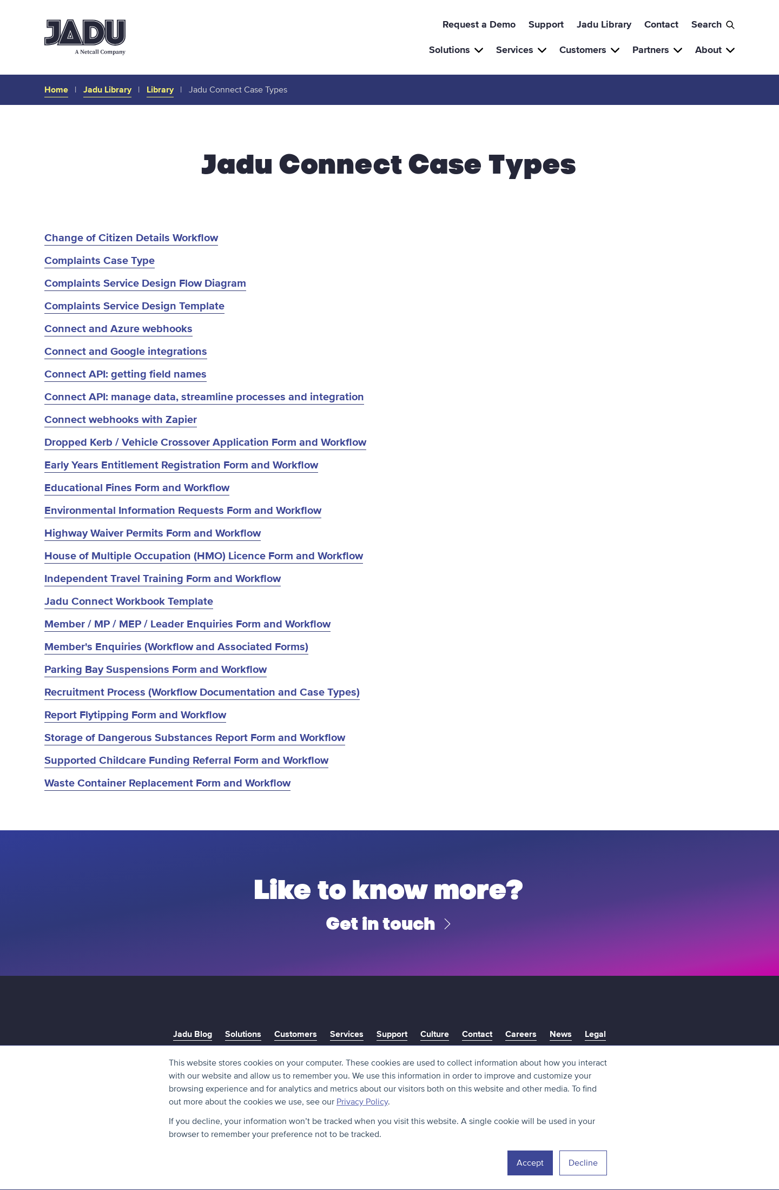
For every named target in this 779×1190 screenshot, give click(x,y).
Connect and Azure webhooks (118, 328)
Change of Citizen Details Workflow (131, 238)
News (561, 1034)
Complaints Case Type (99, 260)
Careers (521, 1034)
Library (160, 89)
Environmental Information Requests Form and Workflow (182, 510)
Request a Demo (479, 24)
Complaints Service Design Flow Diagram (145, 283)
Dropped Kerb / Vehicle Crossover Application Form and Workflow (205, 442)
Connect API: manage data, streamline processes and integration (204, 397)
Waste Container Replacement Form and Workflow (167, 783)
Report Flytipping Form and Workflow (135, 715)
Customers (589, 50)
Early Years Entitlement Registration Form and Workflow (181, 465)
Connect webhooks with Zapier (120, 419)
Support (546, 24)
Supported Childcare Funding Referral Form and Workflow (186, 760)
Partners (657, 50)
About (715, 50)
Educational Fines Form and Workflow (136, 487)
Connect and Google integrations (125, 351)
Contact (661, 24)
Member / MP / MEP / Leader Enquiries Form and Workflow (187, 624)
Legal (595, 1034)
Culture (434, 1034)
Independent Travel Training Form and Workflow (162, 578)
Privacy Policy (362, 1101)
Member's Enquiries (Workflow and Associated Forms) (176, 646)
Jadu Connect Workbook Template (128, 601)
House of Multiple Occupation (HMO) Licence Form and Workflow (203, 556)
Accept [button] (530, 1163)
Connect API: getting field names (125, 374)
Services (521, 50)
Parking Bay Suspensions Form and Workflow (155, 669)
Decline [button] (583, 1163)
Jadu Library (604, 24)
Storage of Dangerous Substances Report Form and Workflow (194, 737)
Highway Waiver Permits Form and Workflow (152, 533)
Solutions (456, 50)
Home (56, 89)
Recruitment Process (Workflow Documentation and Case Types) (202, 692)
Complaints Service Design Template (134, 306)
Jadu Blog (192, 1034)
